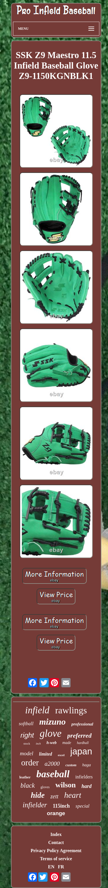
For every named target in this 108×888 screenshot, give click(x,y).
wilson (65, 785)
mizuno (52, 721)
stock (26, 743)
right (27, 735)
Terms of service (56, 858)
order (30, 762)
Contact (56, 842)
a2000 (52, 763)
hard (87, 786)
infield (37, 710)
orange (56, 813)
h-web (52, 743)
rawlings (71, 710)
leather (25, 777)
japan (81, 751)
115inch (61, 806)
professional (82, 724)
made (66, 743)
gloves (45, 787)
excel (61, 755)
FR (61, 866)
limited (45, 754)
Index (56, 834)
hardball (83, 743)
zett (54, 796)
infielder (35, 805)
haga (86, 765)
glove (51, 733)
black (27, 785)
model (26, 753)
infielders (83, 776)
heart (72, 795)
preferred (79, 735)
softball (26, 723)
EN (51, 866)
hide (38, 795)
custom (70, 765)
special (82, 806)
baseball (52, 774)
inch (38, 743)
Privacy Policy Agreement (56, 850)
